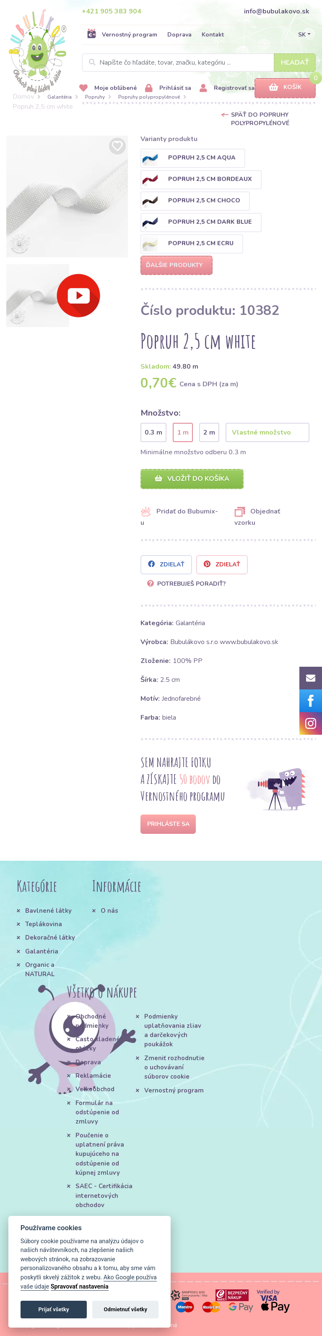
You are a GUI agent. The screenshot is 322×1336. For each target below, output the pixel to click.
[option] (67, 196)
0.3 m (153, 432)
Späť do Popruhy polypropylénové (260, 119)
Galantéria (59, 97)
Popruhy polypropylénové (149, 97)
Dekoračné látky (50, 937)
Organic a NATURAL (40, 969)
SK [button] (302, 35)
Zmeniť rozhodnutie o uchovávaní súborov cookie (174, 1067)
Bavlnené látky (48, 910)
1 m (183, 432)
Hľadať (295, 62)
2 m (209, 432)
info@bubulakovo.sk (276, 11)
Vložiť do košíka (192, 478)
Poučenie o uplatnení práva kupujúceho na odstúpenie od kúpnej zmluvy (99, 1154)
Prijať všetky (53, 1309)
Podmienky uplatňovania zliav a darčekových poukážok (172, 1030)
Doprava (179, 35)
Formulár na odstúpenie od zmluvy (97, 1112)
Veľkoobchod (94, 1089)
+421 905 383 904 (111, 11)
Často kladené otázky (97, 1044)
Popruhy (95, 97)
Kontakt (213, 35)
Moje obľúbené (108, 88)
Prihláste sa (168, 824)
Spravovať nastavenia (80, 1286)
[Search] (199, 62)
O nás (109, 910)
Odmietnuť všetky (125, 1309)
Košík (285, 87)
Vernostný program (122, 34)
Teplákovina (43, 924)
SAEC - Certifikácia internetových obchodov (103, 1195)
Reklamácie (93, 1075)
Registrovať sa (227, 88)
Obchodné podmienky (92, 1021)
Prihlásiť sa (168, 88)
